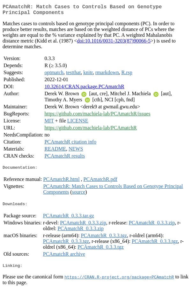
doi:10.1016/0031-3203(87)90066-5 (114, 43)
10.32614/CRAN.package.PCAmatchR (84, 89)
